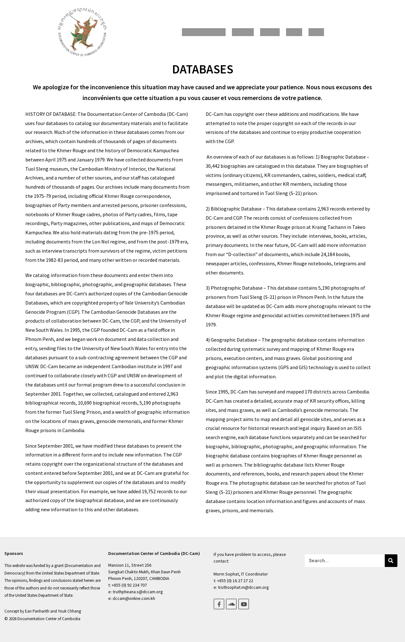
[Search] (391, 560)
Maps (309, 32)
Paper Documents (211, 32)
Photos (247, 32)
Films (291, 32)
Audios (270, 32)
